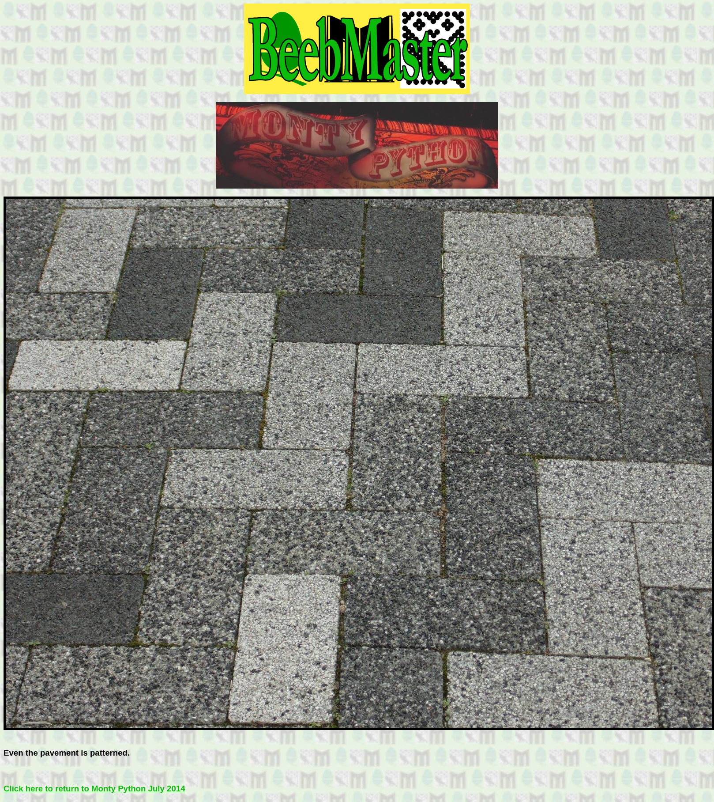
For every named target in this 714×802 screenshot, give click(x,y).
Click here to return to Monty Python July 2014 (94, 788)
